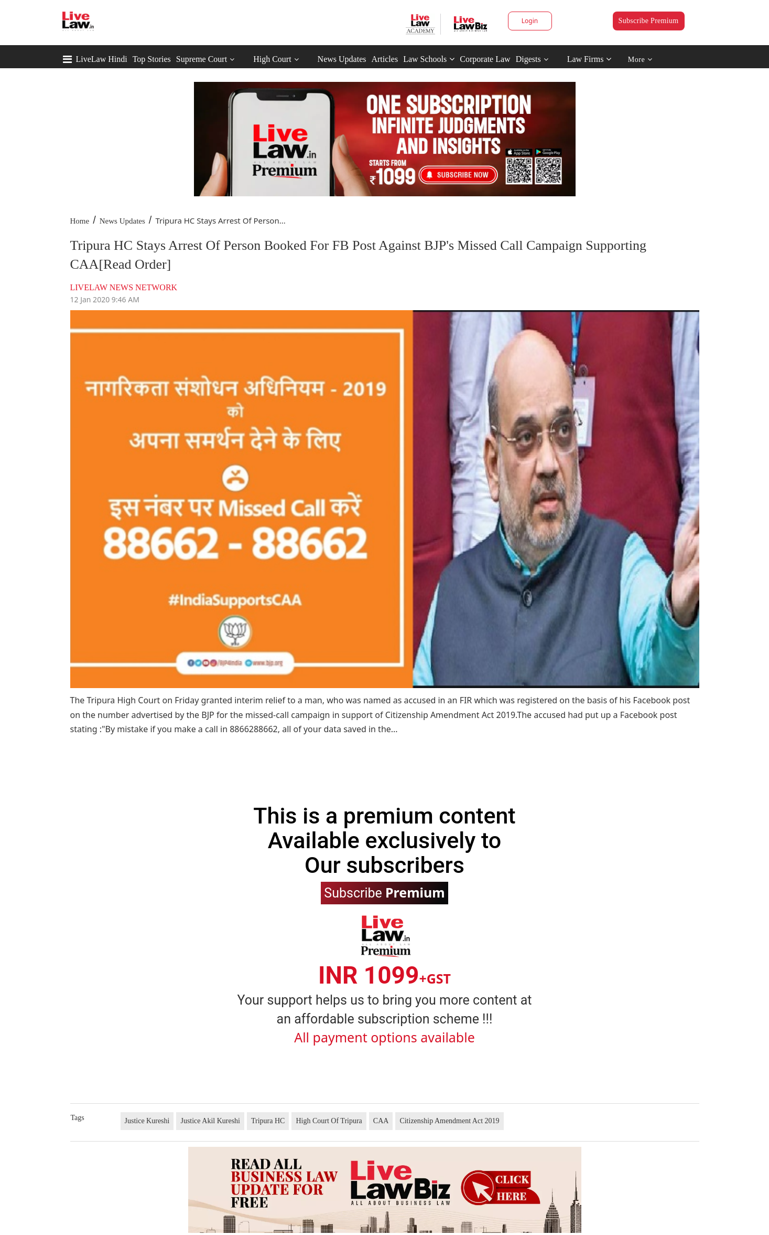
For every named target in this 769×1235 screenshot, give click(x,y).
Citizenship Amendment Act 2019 (449, 1121)
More (640, 60)
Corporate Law (485, 59)
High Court (272, 59)
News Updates (342, 59)
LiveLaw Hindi (101, 59)
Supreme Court (201, 59)
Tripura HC (268, 1121)
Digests (528, 59)
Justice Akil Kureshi (210, 1121)
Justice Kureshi (147, 1121)
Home (80, 221)
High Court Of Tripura (329, 1121)
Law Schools (428, 59)
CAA (381, 1121)
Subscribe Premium (649, 21)
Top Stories (152, 59)
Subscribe (384, 892)
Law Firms (589, 59)
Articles (384, 59)
